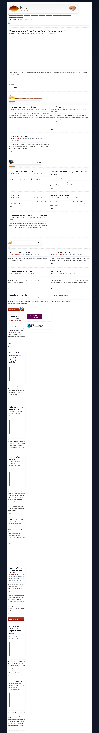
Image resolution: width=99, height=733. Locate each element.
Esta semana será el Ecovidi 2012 (16, 408)
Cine (12, 15)
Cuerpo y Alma (57, 15)
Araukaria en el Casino (60, 195)
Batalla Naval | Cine (58, 271)
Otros (12, 17)
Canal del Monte (57, 107)
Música (27, 15)
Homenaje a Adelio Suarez (15, 317)
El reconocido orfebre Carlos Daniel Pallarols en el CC (38, 31)
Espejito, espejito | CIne (18, 295)
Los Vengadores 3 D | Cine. (20, 252)
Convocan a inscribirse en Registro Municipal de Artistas (15, 357)
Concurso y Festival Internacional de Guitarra (28, 215)
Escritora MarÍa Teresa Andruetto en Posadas (16, 570)
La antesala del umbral (19, 136)
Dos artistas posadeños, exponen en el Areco (15, 629)
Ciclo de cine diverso (14, 458)
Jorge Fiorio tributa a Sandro (21, 171)
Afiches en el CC (15, 681)
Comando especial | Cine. (61, 252)
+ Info (9, 79)
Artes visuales (67, 15)
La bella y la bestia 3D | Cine (20, 271)
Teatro (19, 15)
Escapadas (49, 15)
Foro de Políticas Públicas (16, 520)
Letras (34, 15)
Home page (14, 87)
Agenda (42, 15)
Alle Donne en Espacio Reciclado (23, 107)
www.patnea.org (19, 541)
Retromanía (15, 195)
